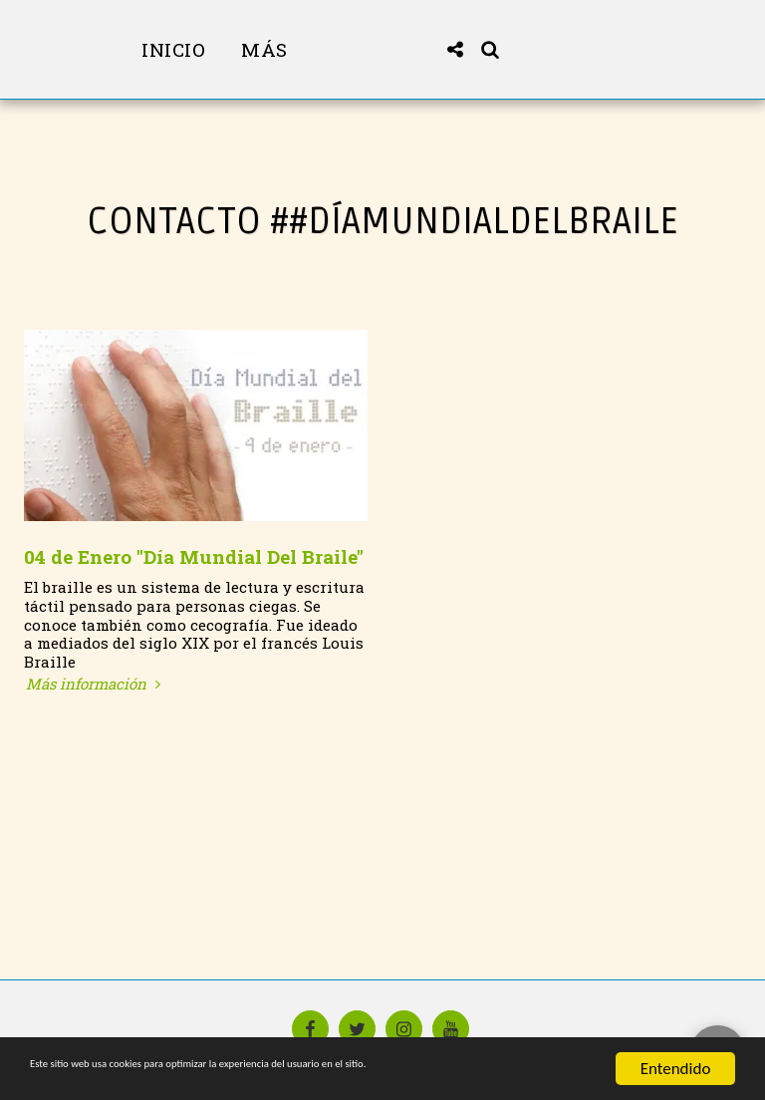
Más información (95, 684)
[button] (520, 49)
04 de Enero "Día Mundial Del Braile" (194, 556)
